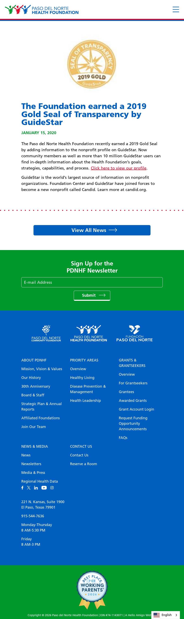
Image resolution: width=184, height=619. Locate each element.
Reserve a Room (83, 464)
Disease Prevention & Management (88, 389)
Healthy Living (82, 377)
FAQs (123, 438)
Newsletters (31, 464)
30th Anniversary (35, 386)
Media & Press (33, 472)
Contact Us (81, 446)
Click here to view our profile (118, 168)
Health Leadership (85, 400)
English (163, 615)
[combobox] (165, 615)
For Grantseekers (133, 383)
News (25, 455)
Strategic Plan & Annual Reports (41, 407)
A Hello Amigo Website (140, 615)
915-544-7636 (32, 516)
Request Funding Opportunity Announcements (133, 423)
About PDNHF (34, 360)
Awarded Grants (133, 400)
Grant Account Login (136, 409)
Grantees (126, 392)
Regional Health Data (39, 481)
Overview (78, 369)
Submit (89, 295)
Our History (31, 377)
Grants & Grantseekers (132, 363)
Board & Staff (32, 395)
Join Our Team (33, 427)
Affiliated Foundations (40, 418)
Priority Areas (84, 360)
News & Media (34, 446)
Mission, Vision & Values (41, 369)
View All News (88, 230)
